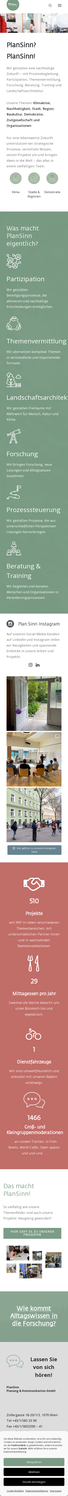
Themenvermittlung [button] (36, 341)
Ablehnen (34, 1472)
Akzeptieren (34, 1462)
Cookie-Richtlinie (15, 1490)
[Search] (48, 5)
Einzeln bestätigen (34, 1482)
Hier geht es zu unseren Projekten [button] (33, 1233)
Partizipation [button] (26, 279)
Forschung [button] (22, 453)
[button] (59, 5)
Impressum (55, 1490)
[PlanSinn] (13, 5)
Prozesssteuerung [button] (33, 509)
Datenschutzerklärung (37, 1490)
